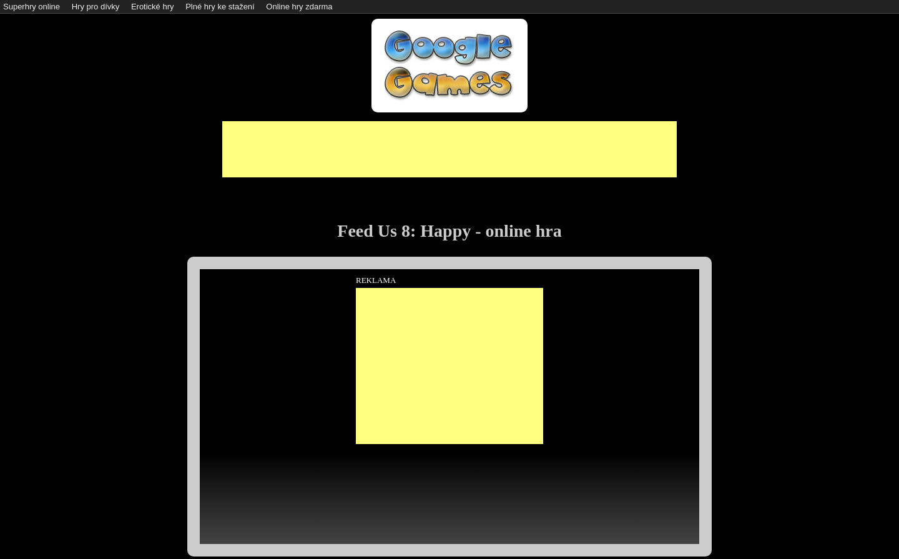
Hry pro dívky (96, 6)
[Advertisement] (449, 149)
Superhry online (31, 6)
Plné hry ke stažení (220, 6)
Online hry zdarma (299, 6)
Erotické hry (152, 6)
